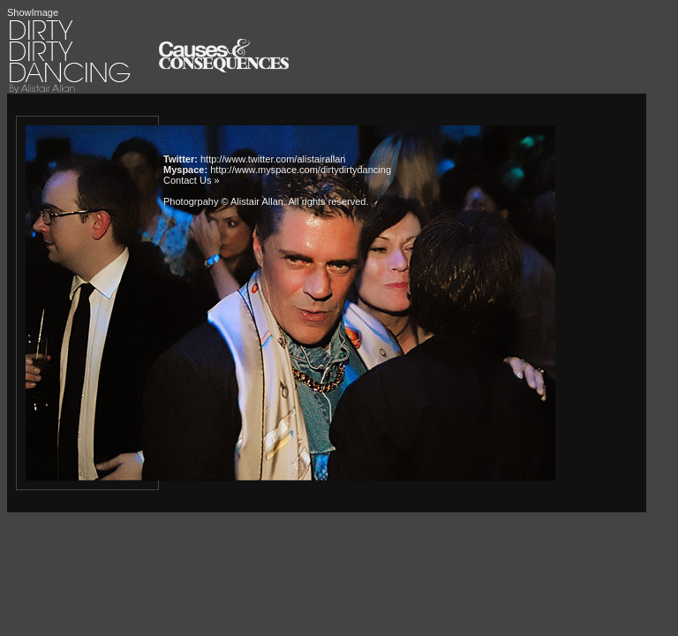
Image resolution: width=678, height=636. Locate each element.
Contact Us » (191, 180)
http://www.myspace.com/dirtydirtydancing (300, 169)
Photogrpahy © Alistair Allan (223, 201)
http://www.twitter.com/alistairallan (272, 159)
